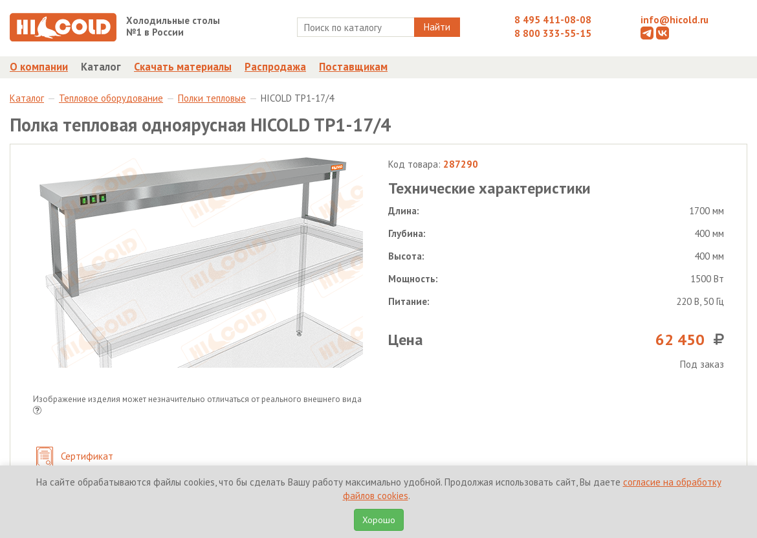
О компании (39, 67)
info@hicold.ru (674, 20)
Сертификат (74, 457)
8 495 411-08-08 (552, 20)
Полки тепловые (212, 98)
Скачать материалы (183, 67)
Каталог (101, 67)
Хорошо (378, 520)
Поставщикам (353, 67)
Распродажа (275, 67)
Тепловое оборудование (111, 98)
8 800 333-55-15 (552, 33)
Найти (437, 27)
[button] (37, 411)
